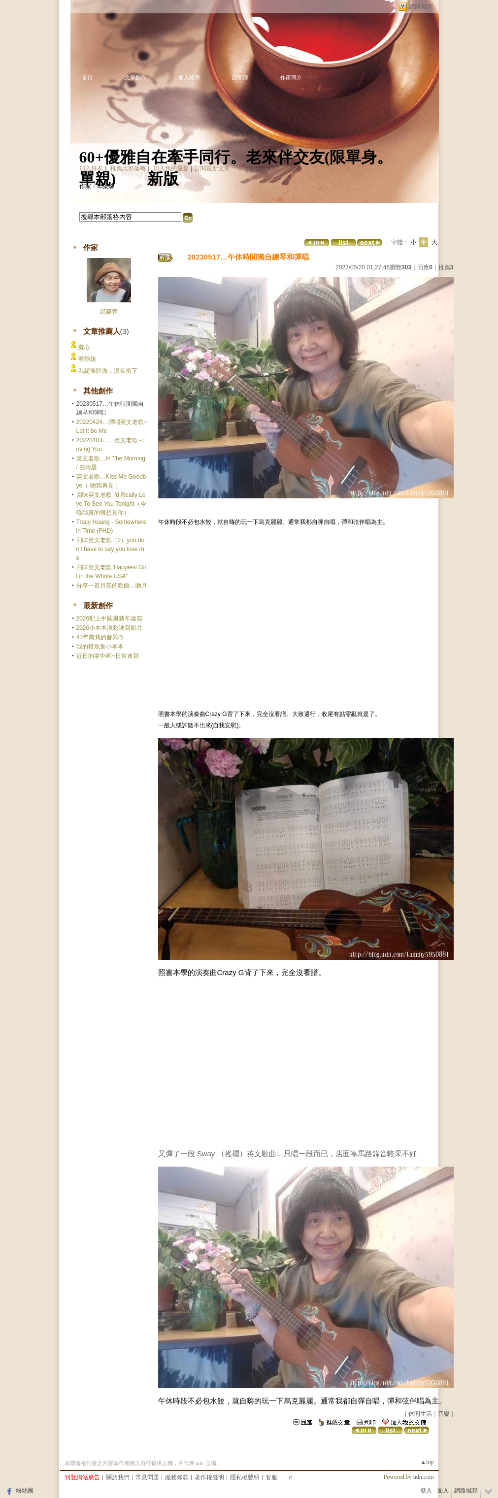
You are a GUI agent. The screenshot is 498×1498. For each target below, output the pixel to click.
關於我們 (118, 1477)
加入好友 (91, 168)
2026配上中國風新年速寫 (109, 618)
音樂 (444, 1413)
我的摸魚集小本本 (100, 646)
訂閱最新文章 (212, 168)
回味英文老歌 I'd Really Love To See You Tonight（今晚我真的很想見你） (111, 503)
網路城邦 (421, 6)
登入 (426, 1490)
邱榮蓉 (109, 311)
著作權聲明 (209, 1477)
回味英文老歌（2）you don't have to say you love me (110, 549)
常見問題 (147, 1477)
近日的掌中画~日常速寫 (107, 655)
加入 (443, 1490)
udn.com (423, 1476)
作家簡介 (291, 77)
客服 (271, 1477)
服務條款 (177, 1477)
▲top (426, 1462)
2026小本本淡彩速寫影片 (109, 627)
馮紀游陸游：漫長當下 (107, 370)
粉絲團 (24, 1490)
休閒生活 (420, 1413)
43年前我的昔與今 (100, 637)
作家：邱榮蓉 (97, 186)
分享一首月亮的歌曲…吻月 (111, 585)
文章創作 (135, 77)
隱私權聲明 (245, 1477)
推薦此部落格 (128, 168)
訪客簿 (240, 77)
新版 (163, 179)
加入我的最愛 (171, 168)
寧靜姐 (87, 359)
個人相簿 (189, 77)
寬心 (84, 347)
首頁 (87, 77)
